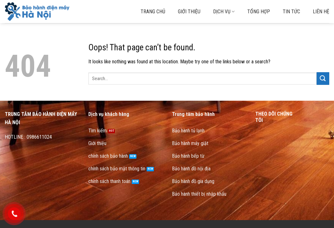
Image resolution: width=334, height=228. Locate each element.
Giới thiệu (189, 12)
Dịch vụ (224, 12)
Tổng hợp (258, 12)
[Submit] (323, 78)
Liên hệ (321, 12)
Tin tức (291, 12)
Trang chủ (153, 12)
